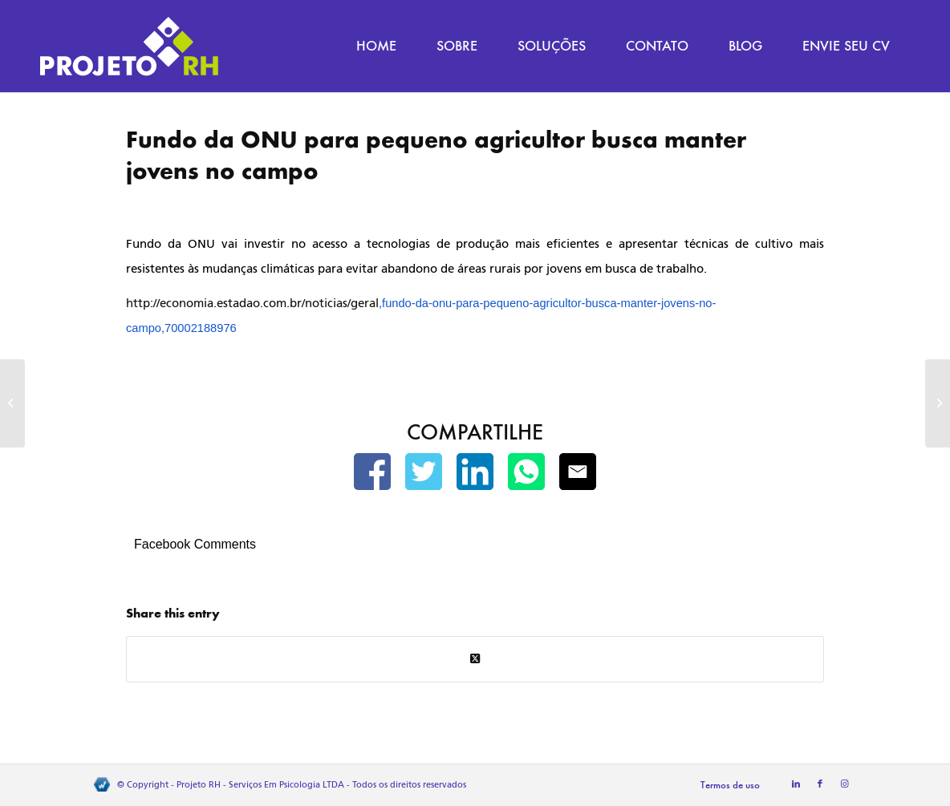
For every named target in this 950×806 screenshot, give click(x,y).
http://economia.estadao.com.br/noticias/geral (252, 303)
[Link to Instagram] (844, 784)
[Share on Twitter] (475, 659)
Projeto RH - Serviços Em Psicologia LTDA (260, 785)
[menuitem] (376, 46)
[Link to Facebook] (820, 784)
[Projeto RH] (129, 46)
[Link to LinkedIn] (796, 784)
